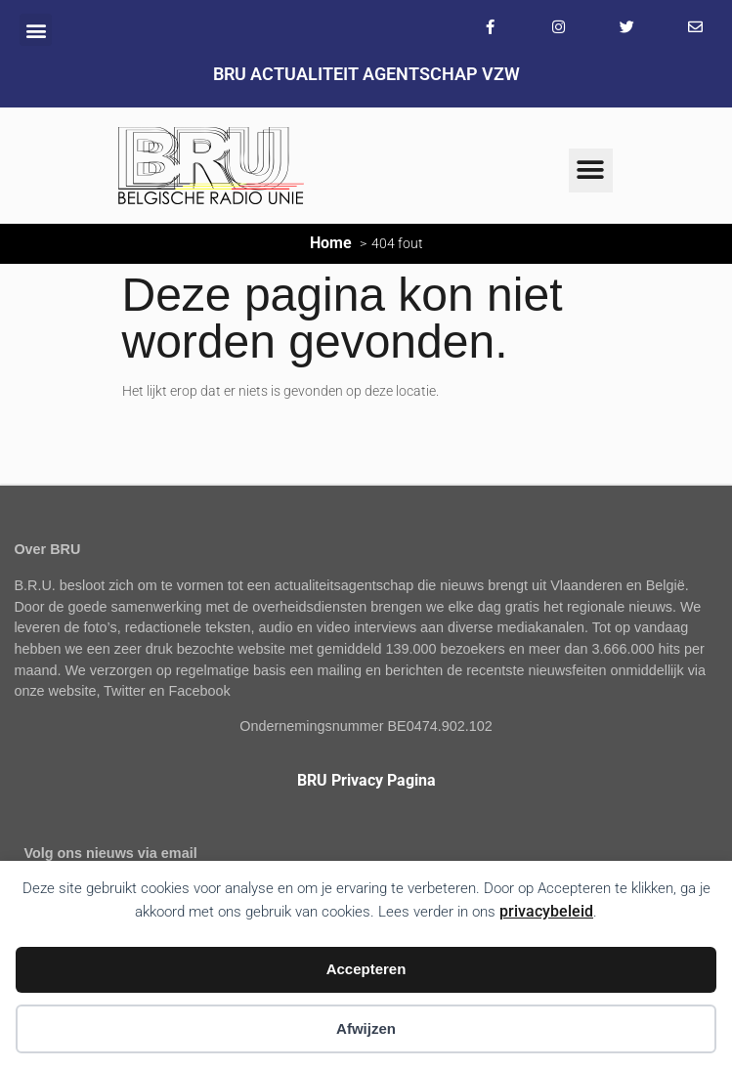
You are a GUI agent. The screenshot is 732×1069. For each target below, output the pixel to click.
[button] (36, 30)
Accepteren (366, 969)
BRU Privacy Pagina (366, 780)
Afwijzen (366, 1028)
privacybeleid (546, 911)
